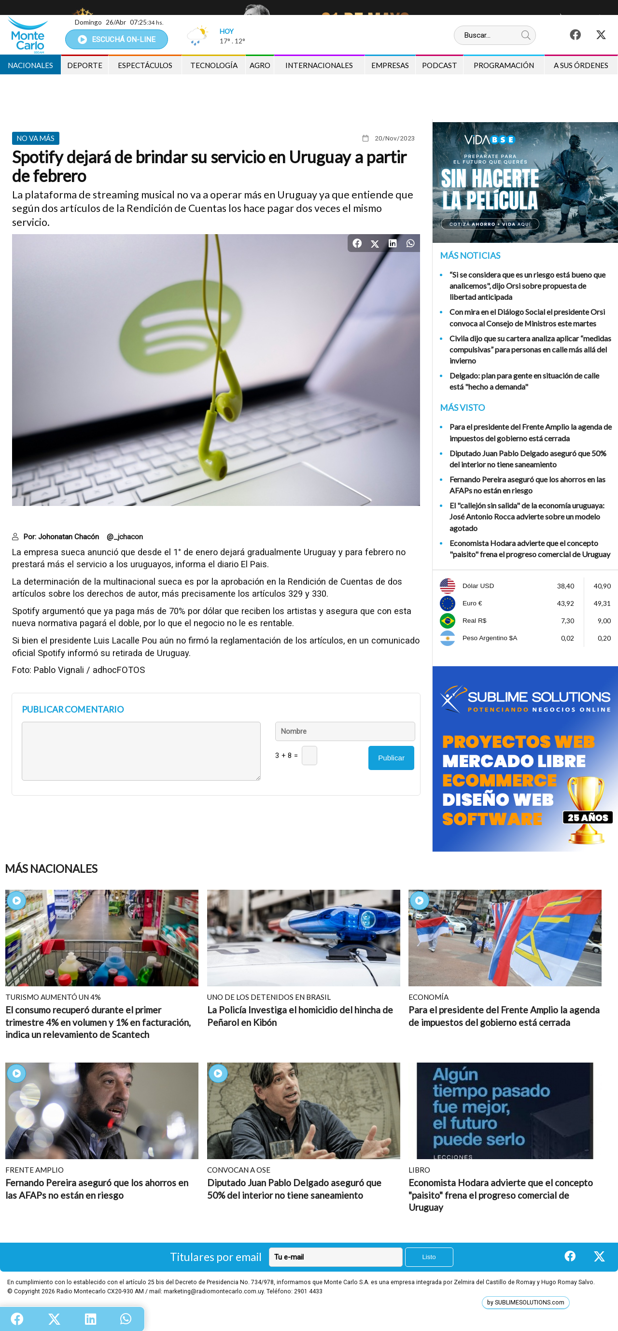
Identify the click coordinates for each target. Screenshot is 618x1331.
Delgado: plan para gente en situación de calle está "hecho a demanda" (524, 381)
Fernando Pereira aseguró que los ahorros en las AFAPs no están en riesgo (527, 485)
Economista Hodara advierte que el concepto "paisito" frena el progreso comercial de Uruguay (529, 548)
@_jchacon (125, 536)
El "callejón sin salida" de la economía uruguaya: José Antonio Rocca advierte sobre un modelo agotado (526, 516)
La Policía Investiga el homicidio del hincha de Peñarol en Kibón (300, 1016)
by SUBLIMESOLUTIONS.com (525, 1302)
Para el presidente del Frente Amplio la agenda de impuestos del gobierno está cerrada (530, 432)
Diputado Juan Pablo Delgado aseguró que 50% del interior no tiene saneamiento (527, 458)
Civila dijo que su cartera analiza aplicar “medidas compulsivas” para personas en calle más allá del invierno (530, 349)
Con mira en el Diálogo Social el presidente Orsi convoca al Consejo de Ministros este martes (527, 317)
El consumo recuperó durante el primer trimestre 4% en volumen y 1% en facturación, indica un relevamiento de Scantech (98, 1022)
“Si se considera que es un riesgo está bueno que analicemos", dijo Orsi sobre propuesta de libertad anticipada (527, 285)
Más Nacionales (51, 868)
